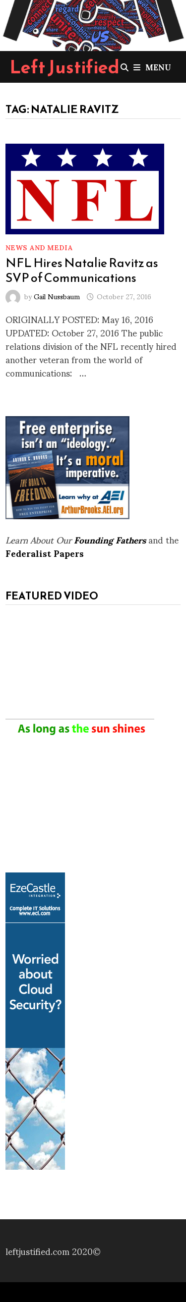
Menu (152, 66)
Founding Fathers (110, 539)
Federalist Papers (44, 553)
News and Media (39, 247)
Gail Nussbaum (57, 296)
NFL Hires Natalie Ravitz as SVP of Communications (81, 270)
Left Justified (65, 67)
